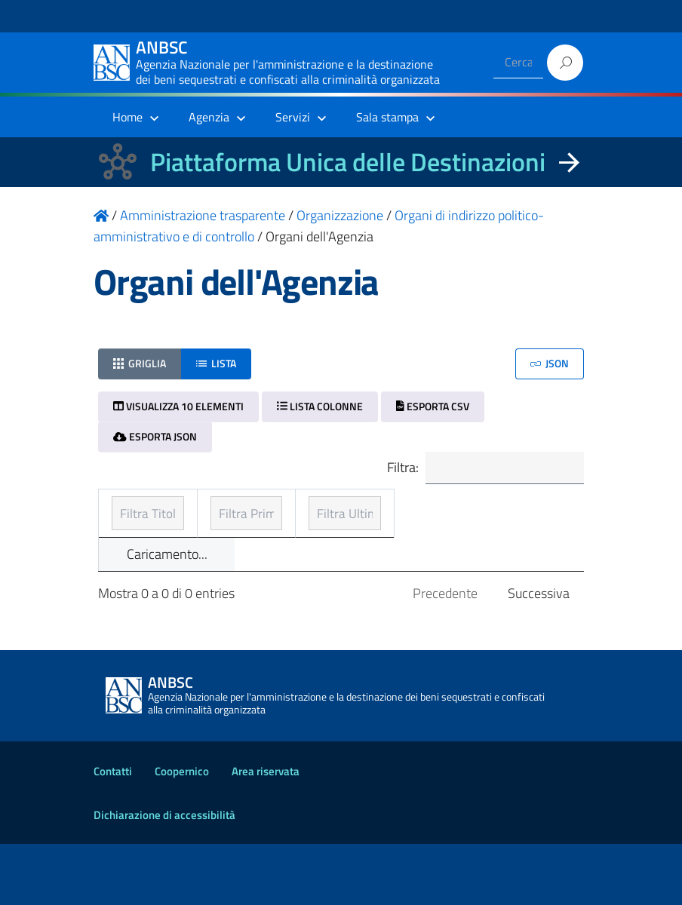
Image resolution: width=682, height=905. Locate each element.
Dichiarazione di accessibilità (164, 876)
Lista (216, 363)
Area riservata (266, 832)
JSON (549, 363)
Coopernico (182, 832)
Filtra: (483, 469)
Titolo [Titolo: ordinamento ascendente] (129, 530)
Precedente (445, 654)
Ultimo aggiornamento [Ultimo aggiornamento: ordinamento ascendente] (475, 519)
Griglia (139, 363)
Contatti (113, 832)
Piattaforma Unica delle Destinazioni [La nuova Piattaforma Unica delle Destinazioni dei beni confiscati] (347, 162)
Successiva (539, 654)
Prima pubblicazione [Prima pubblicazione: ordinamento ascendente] (323, 530)
